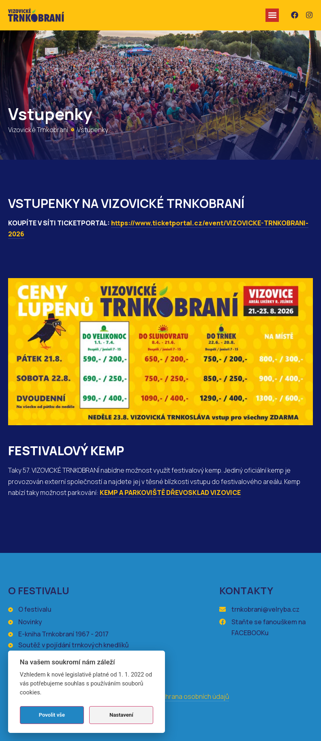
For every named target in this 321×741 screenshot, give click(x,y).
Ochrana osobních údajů (193, 696)
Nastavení (121, 715)
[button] (272, 15)
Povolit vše (52, 715)
